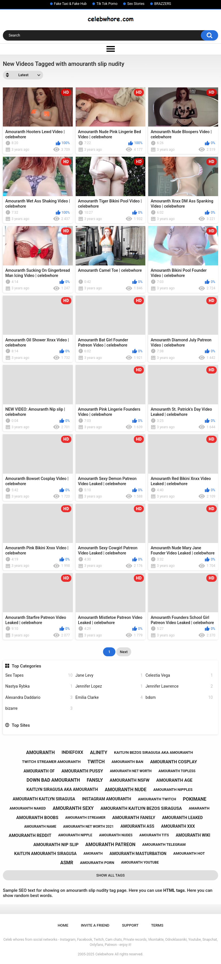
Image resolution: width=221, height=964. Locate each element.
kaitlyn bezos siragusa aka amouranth (153, 752)
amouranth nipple (75, 835)
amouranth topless (177, 771)
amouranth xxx (178, 826)
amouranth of (39, 771)
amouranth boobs (37, 817)
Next (123, 652)
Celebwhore (105, 954)
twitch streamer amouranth (51, 762)
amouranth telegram (164, 844)
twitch (96, 761)
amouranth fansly (133, 817)
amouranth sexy (73, 808)
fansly (95, 780)
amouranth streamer (85, 818)
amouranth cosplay (173, 761)
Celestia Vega (179, 675)
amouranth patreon (110, 844)
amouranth (40, 752)
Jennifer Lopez (109, 686)
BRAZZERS (162, 4)
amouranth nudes (115, 835)
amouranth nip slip (56, 844)
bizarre (39, 708)
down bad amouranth (53, 780)
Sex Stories (135, 4)
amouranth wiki (193, 835)
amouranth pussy (82, 771)
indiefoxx (72, 752)
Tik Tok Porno (106, 4)
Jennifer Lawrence (179, 686)
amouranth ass (137, 826)
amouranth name (40, 827)
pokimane (194, 799)
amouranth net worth (131, 771)
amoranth (93, 854)
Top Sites (21, 725)
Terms (157, 925)
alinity (98, 752)
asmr (66, 862)
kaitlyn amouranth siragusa (45, 853)
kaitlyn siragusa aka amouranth (62, 789)
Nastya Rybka (39, 686)
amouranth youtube (140, 862)
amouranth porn (97, 862)
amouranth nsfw (129, 780)
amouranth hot (189, 853)
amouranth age (174, 780)
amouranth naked (27, 808)
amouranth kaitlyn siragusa (44, 799)
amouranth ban (127, 762)
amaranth (199, 808)
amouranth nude (125, 789)
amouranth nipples (173, 789)
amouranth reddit (30, 835)
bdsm (179, 697)
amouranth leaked (182, 817)
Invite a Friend (95, 925)
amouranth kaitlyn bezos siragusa (141, 808)
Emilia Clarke (109, 697)
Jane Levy (109, 675)
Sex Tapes (39, 675)
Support (130, 925)
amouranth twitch (157, 799)
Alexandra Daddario (39, 697)
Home (63, 925)
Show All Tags (110, 875)
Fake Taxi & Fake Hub (70, 4)
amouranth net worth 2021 (88, 827)
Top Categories (26, 666)
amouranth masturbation (137, 853)
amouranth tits (154, 835)
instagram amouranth (106, 799)
